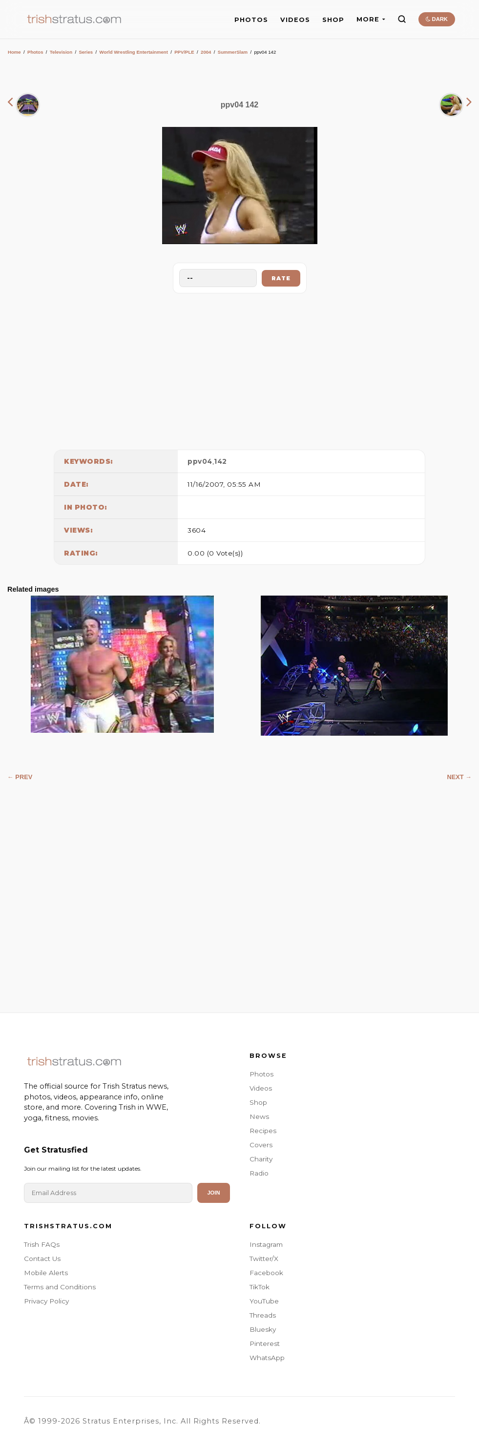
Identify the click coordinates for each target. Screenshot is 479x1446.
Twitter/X (264, 1258)
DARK (437, 19)
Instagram (266, 1244)
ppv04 (199, 461)
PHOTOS (251, 19)
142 (220, 461)
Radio (259, 1173)
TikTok (260, 1287)
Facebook (266, 1273)
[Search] (401, 19)
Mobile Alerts (46, 1273)
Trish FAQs (42, 1244)
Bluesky (263, 1329)
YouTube (264, 1301)
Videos (261, 1088)
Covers (261, 1145)
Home (14, 52)
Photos (35, 52)
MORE (370, 19)
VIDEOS (295, 19)
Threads (263, 1315)
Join (213, 1193)
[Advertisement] (240, 369)
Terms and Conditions (60, 1287)
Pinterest (265, 1343)
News (259, 1116)
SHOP (333, 19)
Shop (258, 1102)
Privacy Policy (46, 1301)
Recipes (263, 1131)
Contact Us (42, 1258)
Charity (261, 1159)
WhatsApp (267, 1358)
